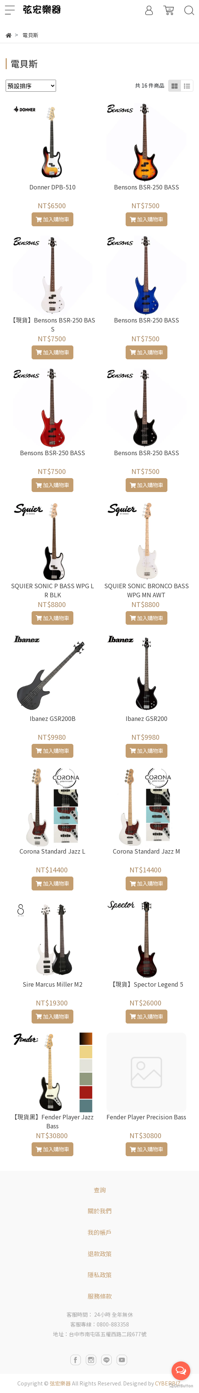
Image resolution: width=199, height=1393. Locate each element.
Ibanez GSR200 (146, 718)
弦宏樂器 (60, 1383)
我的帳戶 (100, 1232)
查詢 (100, 1189)
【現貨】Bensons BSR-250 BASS (52, 324)
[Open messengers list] (181, 1370)
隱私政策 (100, 1274)
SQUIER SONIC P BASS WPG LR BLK (52, 590)
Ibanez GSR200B (53, 718)
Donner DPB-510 (52, 186)
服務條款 (100, 1296)
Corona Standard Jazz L (52, 850)
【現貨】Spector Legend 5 (146, 984)
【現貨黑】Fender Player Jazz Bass (52, 1121)
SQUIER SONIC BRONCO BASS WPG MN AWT (146, 590)
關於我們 (100, 1210)
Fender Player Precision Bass (146, 1116)
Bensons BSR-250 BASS (146, 186)
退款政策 (100, 1253)
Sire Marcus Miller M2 (52, 984)
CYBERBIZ (168, 1383)
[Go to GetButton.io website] (181, 1385)
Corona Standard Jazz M (146, 850)
